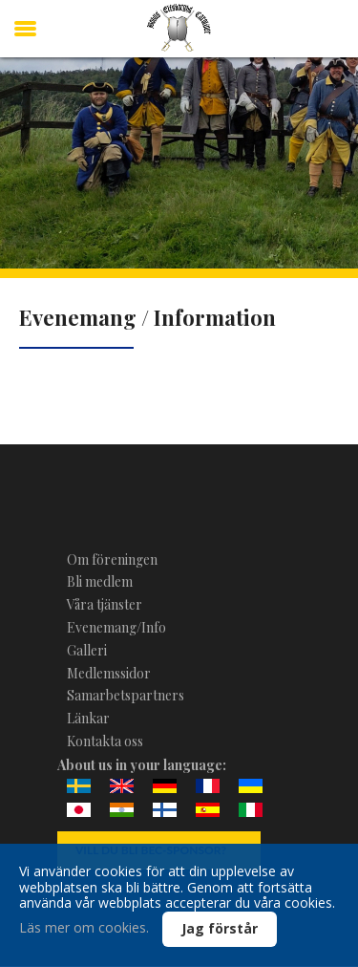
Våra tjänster (104, 604)
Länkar (88, 718)
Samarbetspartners (125, 695)
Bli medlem (100, 581)
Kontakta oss (105, 741)
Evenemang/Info (116, 627)
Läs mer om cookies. (84, 927)
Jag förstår (219, 928)
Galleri (87, 650)
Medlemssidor (109, 673)
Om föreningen (112, 559)
